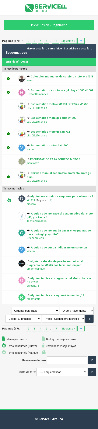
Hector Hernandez (37, 94)
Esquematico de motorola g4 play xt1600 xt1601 (62, 90)
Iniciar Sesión (40, 25)
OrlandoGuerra (35, 238)
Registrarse (59, 25)
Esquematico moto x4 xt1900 (49, 145)
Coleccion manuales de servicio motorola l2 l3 (62, 76)
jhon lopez (33, 163)
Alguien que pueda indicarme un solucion (59, 247)
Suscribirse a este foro (78, 48)
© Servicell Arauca (49, 419)
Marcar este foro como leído (44, 48)
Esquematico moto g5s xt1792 (50, 131)
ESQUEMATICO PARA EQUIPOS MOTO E (55, 159)
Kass (30, 80)
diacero (31, 204)
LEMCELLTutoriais (37, 108)
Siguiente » (68, 40)
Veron (30, 149)
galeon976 (33, 285)
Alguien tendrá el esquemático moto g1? (57, 295)
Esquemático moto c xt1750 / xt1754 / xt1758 (59, 104)
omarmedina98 (36, 268)
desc (15, 61)
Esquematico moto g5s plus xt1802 (53, 117)
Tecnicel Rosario (36, 221)
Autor (24, 61)
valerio (31, 251)
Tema (7, 61)
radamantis (33, 298)
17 (55, 40)
